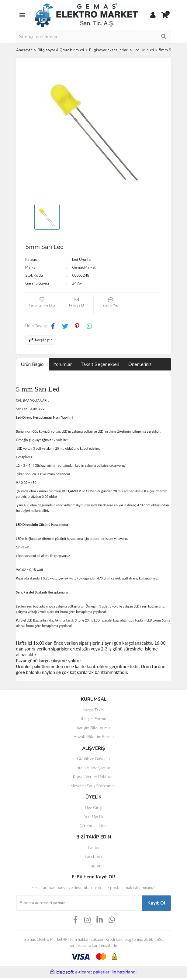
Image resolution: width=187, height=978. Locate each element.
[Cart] (165, 15)
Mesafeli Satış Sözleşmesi (93, 786)
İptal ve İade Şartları (93, 768)
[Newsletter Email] (79, 903)
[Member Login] (153, 15)
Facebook (93, 856)
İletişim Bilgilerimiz (93, 728)
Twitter (94, 848)
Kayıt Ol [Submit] (156, 903)
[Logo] (86, 14)
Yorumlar (63, 364)
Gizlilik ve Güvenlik (93, 759)
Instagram (93, 866)
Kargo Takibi (94, 710)
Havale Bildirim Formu (94, 737)
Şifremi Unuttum (93, 826)
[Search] (93, 36)
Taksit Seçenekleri (100, 364)
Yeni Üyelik (93, 817)
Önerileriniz (139, 364)
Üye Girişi (93, 808)
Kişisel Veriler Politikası (93, 777)
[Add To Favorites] (42, 305)
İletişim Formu (93, 719)
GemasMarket (83, 267)
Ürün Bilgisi (32, 364)
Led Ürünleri (82, 259)
